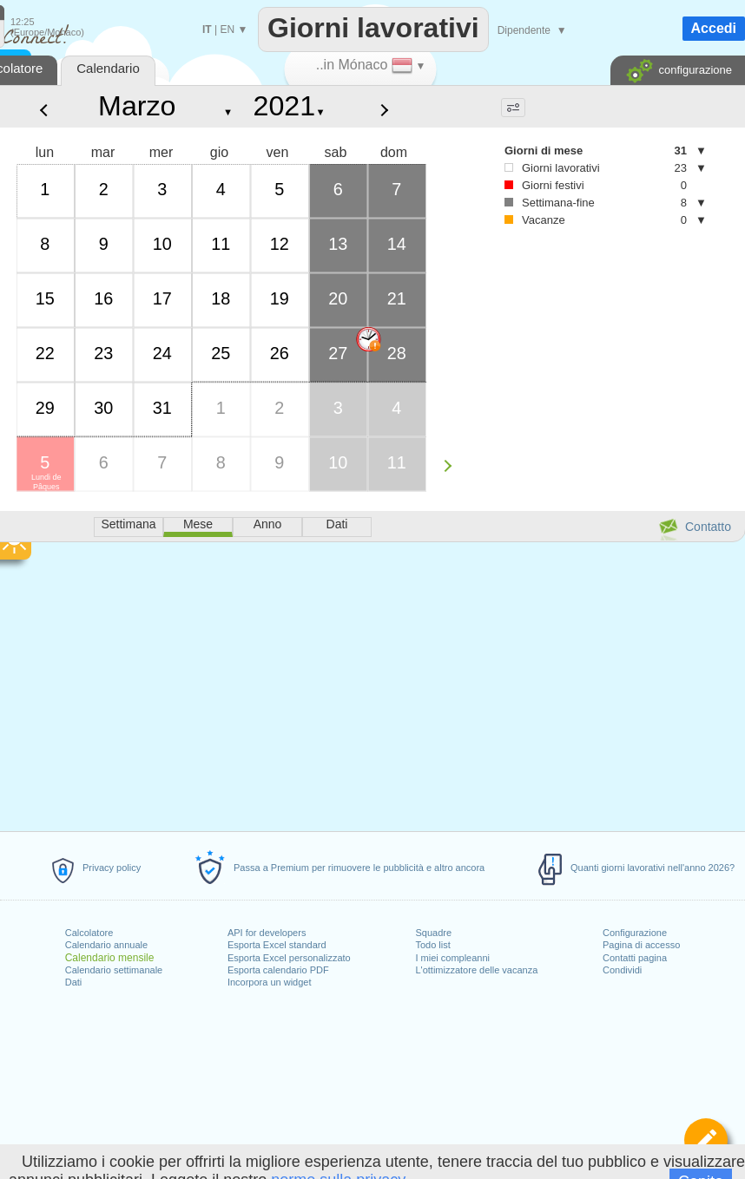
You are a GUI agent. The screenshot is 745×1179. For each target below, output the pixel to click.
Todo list (432, 945)
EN (227, 29)
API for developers (267, 932)
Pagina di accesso (641, 945)
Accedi (713, 28)
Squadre (433, 932)
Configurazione (635, 932)
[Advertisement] (572, 361)
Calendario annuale (106, 945)
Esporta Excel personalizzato (289, 958)
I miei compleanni (452, 958)
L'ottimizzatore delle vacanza (476, 970)
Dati (73, 982)
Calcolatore (89, 932)
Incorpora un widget (269, 982)
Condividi (622, 970)
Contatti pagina (635, 958)
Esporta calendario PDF (278, 970)
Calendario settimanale (114, 970)
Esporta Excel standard (276, 945)
